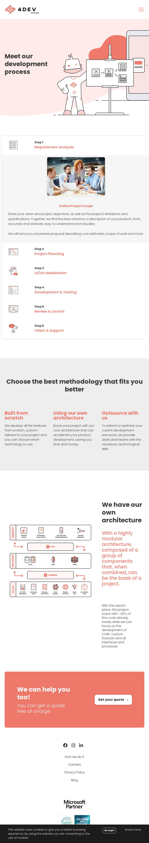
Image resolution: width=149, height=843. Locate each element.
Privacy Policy (74, 772)
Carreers (74, 764)
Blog (74, 780)
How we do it (74, 757)
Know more (133, 830)
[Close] (109, 830)
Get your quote (111, 699)
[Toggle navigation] (141, 9)
